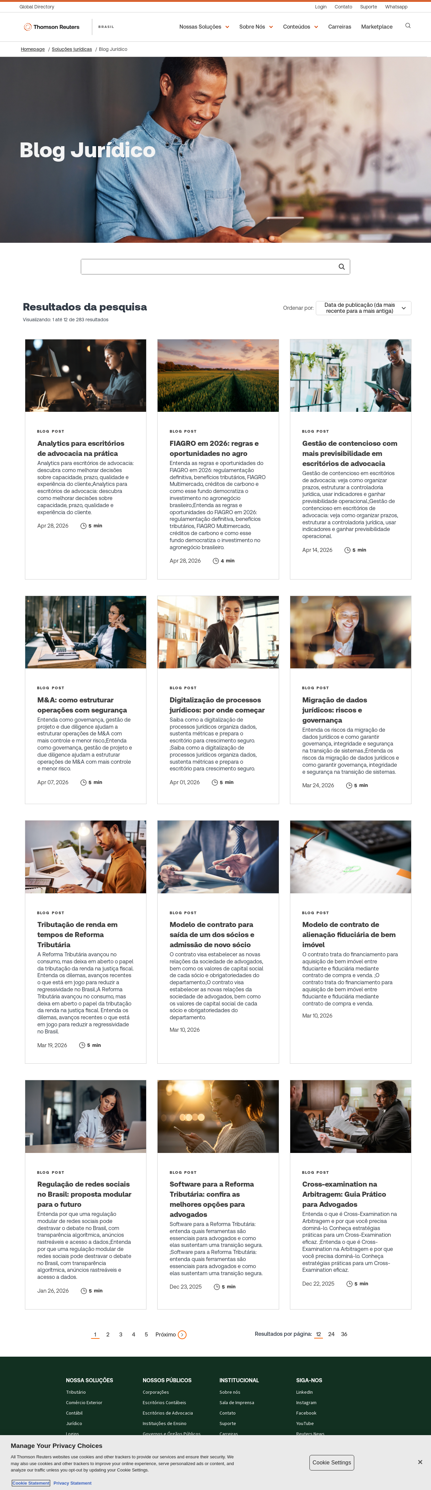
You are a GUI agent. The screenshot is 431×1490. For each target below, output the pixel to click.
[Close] (420, 1462)
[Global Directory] (39, 7)
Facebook (306, 1413)
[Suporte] (368, 7)
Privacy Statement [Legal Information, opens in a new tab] (71, 1483)
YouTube (305, 1424)
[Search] (408, 25)
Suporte (228, 1424)
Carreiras (229, 1434)
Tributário (76, 1392)
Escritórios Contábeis (164, 1403)
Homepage (33, 49)
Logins (72, 1434)
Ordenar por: (298, 308)
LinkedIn (304, 1392)
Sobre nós (230, 1392)
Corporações (156, 1392)
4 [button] (133, 1334)
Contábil (74, 1413)
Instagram (306, 1403)
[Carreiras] (340, 26)
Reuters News (310, 1434)
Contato (228, 1413)
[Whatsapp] (396, 7)
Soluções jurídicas (72, 49)
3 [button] (120, 1334)
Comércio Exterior (84, 1403)
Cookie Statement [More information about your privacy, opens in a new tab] (30, 1483)
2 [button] (107, 1334)
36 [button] (344, 1334)
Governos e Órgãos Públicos (172, 1434)
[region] (215, 1462)
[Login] (321, 7)
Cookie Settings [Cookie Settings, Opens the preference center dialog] (331, 1462)
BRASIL (106, 26)
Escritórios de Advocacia (168, 1413)
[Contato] (343, 7)
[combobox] (215, 266)
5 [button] (146, 1334)
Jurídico (74, 1424)
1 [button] (95, 1334)
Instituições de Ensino (165, 1424)
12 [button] (318, 1334)
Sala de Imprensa (237, 1403)
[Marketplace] (378, 26)
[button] (205, 26)
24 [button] (331, 1334)
